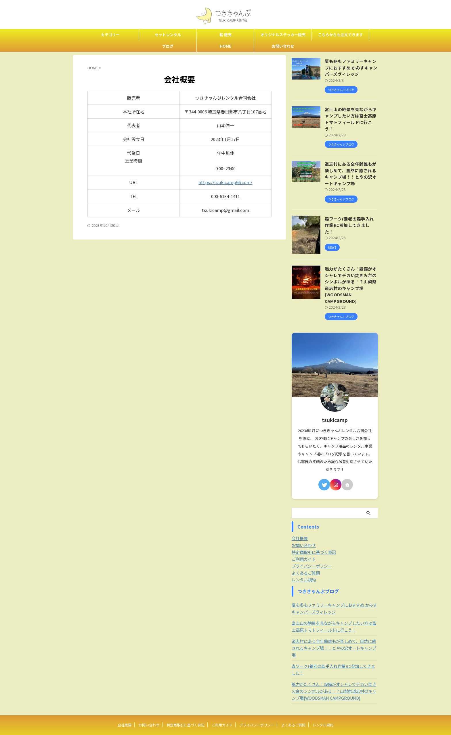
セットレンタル (168, 34)
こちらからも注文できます (340, 34)
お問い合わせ (283, 46)
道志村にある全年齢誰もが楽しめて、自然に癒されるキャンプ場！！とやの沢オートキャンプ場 (351, 167)
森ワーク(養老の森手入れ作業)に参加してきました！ (350, 215)
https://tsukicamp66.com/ (225, 182)
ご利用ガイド (304, 546)
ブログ (167, 46)
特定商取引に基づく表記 (314, 539)
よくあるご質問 (306, 560)
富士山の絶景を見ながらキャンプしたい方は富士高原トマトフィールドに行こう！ (351, 115)
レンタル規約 (304, 567)
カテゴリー (110, 34)
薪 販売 (225, 34)
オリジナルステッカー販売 (283, 34)
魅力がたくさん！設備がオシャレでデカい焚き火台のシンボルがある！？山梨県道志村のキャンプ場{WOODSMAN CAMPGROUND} (351, 275)
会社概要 (300, 525)
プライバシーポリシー (312, 553)
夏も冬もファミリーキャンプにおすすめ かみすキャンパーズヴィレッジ (351, 67)
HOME (225, 46)
